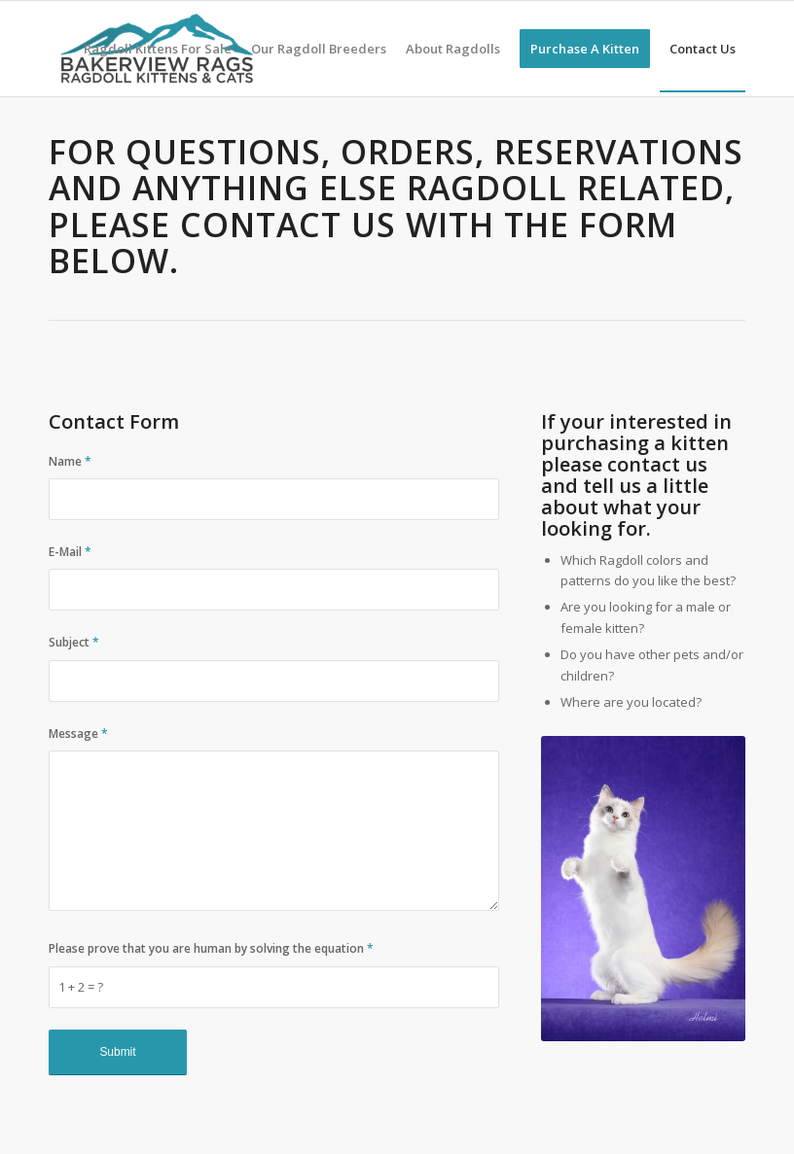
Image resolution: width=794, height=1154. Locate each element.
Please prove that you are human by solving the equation (211, 948)
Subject (74, 642)
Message (78, 733)
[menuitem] (157, 48)
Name (70, 461)
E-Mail (70, 551)
